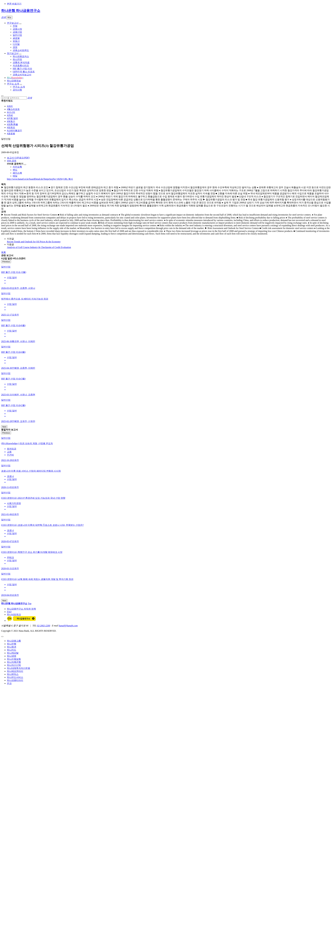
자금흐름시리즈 (21, 65)
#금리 (10, 106)
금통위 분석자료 (21, 62)
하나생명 (11, 656)
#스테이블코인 (14, 130)
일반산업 (17, 35)
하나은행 (11, 644)
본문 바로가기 (14, 3)
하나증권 (11, 647)
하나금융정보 (14, 80)
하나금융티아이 (15, 680)
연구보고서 (13, 23)
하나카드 (11, 650)
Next (4, 427)
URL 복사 (68, 179)
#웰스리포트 (13, 109)
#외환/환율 (12, 124)
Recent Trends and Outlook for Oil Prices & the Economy (34, 241)
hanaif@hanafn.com (68, 625)
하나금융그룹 (14, 641)
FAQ (9, 611)
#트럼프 (11, 127)
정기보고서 (13, 53)
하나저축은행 (14, 662)
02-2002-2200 (43, 625)
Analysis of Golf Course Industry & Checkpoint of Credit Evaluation (39, 247)
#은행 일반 (12, 118)
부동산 (16, 41)
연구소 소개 (13, 83)
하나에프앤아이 (15, 671)
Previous (6, 262)
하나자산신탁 (14, 665)
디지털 (16, 44)
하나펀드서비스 (15, 677)
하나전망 (17, 59)
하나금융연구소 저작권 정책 (21, 609)
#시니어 (11, 112)
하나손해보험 (14, 659)
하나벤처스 (13, 674)
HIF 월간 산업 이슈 (22, 68)
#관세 (10, 115)
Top (29, 603)
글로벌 (16, 38)
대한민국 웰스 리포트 (24, 71)
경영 (15, 47)
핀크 (9, 683)
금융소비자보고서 (22, 74)
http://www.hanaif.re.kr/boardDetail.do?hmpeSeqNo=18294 (35, 179)
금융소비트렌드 (21, 50)
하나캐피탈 (13, 653)
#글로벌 (11, 133)
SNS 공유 (11, 160)
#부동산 (11, 121)
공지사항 (17, 90)
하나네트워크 (14, 614)
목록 (3, 252)
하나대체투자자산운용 (18, 668)
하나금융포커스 (21, 56)
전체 (15, 26)
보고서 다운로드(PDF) (18, 157)
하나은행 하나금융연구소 (20, 10)
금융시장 (17, 29)
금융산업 (17, 32)
